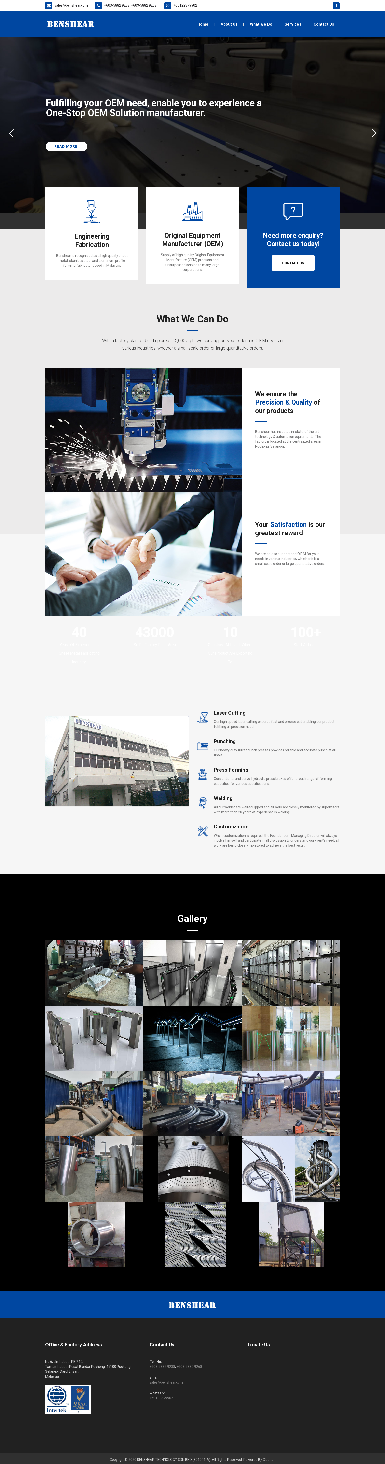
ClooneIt (269, 1460)
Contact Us (293, 263)
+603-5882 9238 (162, 1367)
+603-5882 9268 (189, 1367)
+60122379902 (161, 1398)
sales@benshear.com (166, 1382)
